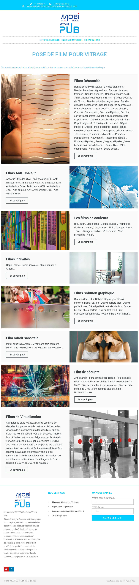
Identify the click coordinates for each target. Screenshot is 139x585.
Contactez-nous (91, 40)
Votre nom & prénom (103, 498)
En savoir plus (85, 155)
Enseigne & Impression (71, 40)
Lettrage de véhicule (49, 40)
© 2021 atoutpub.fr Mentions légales (20, 581)
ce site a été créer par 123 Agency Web (121, 581)
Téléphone (98, 507)
